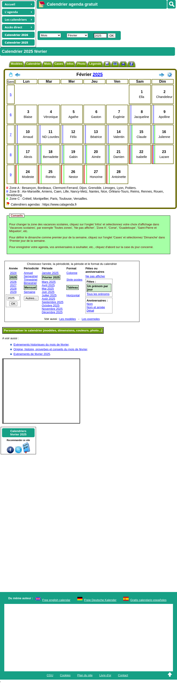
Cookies (65, 675)
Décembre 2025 (52, 312)
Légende (95, 63)
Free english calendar (56, 600)
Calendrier (33, 63)
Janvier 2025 (50, 273)
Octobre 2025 (51, 305)
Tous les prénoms (98, 294)
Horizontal (73, 295)
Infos (70, 63)
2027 (13, 285)
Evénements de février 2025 (31, 354)
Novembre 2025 (52, 308)
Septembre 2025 (52, 302)
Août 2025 (48, 298)
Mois (47, 63)
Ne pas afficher (95, 276)
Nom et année (96, 307)
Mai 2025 (48, 288)
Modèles (16, 63)
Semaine (29, 292)
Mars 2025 (49, 282)
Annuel (28, 273)
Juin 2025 (48, 292)
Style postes (74, 279)
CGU (50, 675)
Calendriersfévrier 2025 (18, 432)
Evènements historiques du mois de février (41, 344)
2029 (13, 292)
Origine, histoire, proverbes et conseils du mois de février (50, 349)
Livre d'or (105, 675)
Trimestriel (30, 279)
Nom (90, 304)
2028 (13, 288)
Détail (90, 310)
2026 (13, 282)
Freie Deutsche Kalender (100, 600)
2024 (13, 273)
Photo (81, 63)
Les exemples (91, 319)
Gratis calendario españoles (148, 600)
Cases (58, 63)
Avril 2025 (48, 285)
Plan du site (85, 675)
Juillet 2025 (49, 295)
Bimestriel (30, 283)
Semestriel (31, 276)
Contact (123, 675)
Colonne (71, 273)
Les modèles (67, 319)
